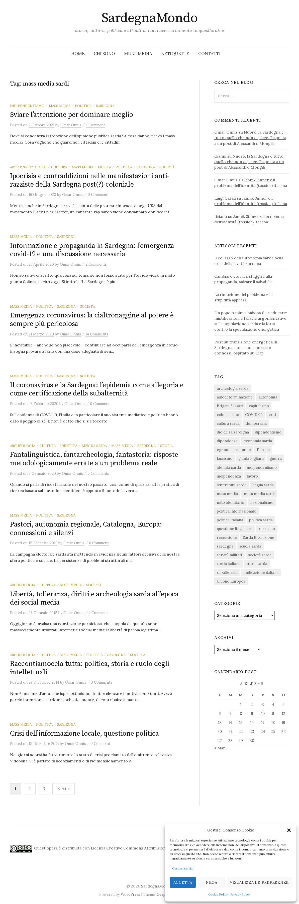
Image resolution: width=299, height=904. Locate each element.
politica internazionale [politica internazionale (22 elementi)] (236, 511)
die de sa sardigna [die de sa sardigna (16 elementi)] (233, 432)
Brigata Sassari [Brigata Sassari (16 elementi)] (230, 405)
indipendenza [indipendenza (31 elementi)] (229, 476)
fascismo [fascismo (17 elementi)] (224, 458)
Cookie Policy (218, 894)
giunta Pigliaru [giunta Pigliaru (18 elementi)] (251, 458)
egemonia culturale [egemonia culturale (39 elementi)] (234, 449)
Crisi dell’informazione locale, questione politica (84, 733)
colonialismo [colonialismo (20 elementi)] (228, 414)
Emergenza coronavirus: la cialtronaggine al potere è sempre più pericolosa (91, 319)
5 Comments (98, 473)
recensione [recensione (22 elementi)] (227, 537)
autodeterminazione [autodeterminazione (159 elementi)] (235, 397)
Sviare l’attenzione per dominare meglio (71, 114)
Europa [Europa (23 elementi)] (263, 449)
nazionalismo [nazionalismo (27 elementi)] (261, 502)
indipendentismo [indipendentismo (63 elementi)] (262, 467)
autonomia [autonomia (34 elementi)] (268, 397)
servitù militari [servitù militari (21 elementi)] (229, 555)
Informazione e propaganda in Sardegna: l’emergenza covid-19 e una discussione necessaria (92, 250)
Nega (211, 882)
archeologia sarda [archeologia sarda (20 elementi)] (232, 388)
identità (68, 445)
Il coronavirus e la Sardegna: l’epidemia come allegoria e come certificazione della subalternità (96, 389)
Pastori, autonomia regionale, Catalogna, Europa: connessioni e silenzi (86, 528)
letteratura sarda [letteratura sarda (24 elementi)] (231, 485)
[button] (288, 830)
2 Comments (96, 264)
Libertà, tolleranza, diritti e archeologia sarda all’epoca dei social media (94, 598)
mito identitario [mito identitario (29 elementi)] (230, 502)
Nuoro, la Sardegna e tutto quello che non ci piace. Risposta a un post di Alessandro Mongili (250, 138)
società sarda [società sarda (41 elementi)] (259, 555)
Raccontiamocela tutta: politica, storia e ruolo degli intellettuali (89, 668)
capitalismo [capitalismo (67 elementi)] (259, 405)
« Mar (219, 747)
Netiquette (175, 53)
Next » (63, 788)
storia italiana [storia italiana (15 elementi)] (228, 563)
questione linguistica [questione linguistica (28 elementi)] (235, 528)
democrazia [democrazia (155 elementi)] (256, 423)
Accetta (182, 882)
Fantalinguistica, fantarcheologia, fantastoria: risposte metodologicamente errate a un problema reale (94, 459)
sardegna (105, 106)
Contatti (209, 53)
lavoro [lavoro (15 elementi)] (252, 476)
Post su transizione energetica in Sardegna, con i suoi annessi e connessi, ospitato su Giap (245, 347)
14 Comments (96, 334)
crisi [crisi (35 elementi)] (272, 414)
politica (83, 106)
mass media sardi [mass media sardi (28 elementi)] (259, 493)
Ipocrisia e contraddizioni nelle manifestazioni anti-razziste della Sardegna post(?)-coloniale (89, 180)
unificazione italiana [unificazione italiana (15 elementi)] (261, 572)
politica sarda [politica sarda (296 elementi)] (261, 520)
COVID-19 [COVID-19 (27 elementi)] (254, 414)
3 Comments (101, 682)
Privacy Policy (240, 894)
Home (78, 53)
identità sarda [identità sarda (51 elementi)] (229, 467)
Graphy (163, 894)
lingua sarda (94, 445)
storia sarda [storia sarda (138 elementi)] (256, 563)
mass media (59, 106)
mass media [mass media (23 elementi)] (227, 493)
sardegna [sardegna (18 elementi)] (225, 546)
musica (104, 167)
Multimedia (138, 53)
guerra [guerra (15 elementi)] (276, 458)
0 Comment (98, 194)
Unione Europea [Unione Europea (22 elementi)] (231, 581)
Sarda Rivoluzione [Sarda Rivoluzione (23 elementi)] (258, 537)
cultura (59, 167)
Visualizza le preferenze (259, 882)
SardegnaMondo (149, 18)
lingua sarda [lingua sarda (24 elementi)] (263, 485)
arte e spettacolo (28, 167)
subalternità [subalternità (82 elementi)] (227, 572)
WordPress (130, 894)
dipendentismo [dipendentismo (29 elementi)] (268, 432)
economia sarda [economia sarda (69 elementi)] (258, 440)
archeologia (22, 445)
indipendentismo (27, 106)
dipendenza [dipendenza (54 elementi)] (227, 440)
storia (166, 445)
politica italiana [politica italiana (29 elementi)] (230, 520)
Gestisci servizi (182, 868)
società (166, 167)
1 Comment (95, 125)
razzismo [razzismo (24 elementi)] (267, 528)
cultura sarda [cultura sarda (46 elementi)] (228, 423)
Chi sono (104, 53)
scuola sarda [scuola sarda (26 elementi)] (250, 546)
